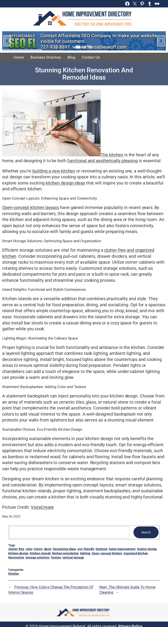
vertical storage (73, 557)
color (29, 549)
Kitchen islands (40, 553)
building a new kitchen (53, 171)
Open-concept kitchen (107, 553)
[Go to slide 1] (78, 46)
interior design (147, 549)
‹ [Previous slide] (7, 40)
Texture (56, 557)
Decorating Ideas (64, 549)
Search (145, 532)
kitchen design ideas (65, 183)
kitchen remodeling (65, 553)
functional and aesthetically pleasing (102, 160)
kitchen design (18, 553)
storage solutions (37, 557)
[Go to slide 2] (84, 47)
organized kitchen (135, 553)
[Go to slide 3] (90, 47)
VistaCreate (42, 507)
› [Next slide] (161, 40)
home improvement (122, 549)
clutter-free (16, 549)
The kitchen (112, 154)
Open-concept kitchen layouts (30, 207)
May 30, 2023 (11, 516)
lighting (85, 553)
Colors (38, 549)
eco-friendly (85, 549)
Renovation (16, 557)
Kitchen (13, 573)
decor (48, 549)
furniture (102, 549)
